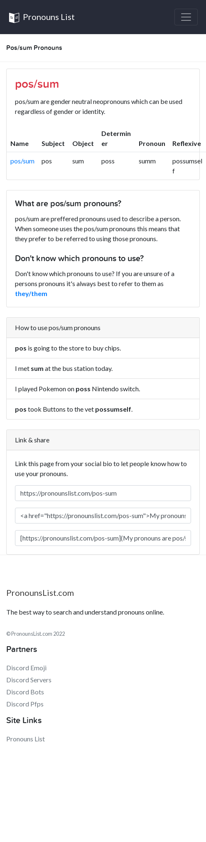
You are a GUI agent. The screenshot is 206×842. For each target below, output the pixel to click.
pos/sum (22, 161)
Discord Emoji (26, 668)
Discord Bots (25, 692)
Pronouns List (41, 18)
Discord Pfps (25, 704)
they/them (31, 293)
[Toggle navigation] (186, 17)
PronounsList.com (40, 593)
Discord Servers (29, 680)
